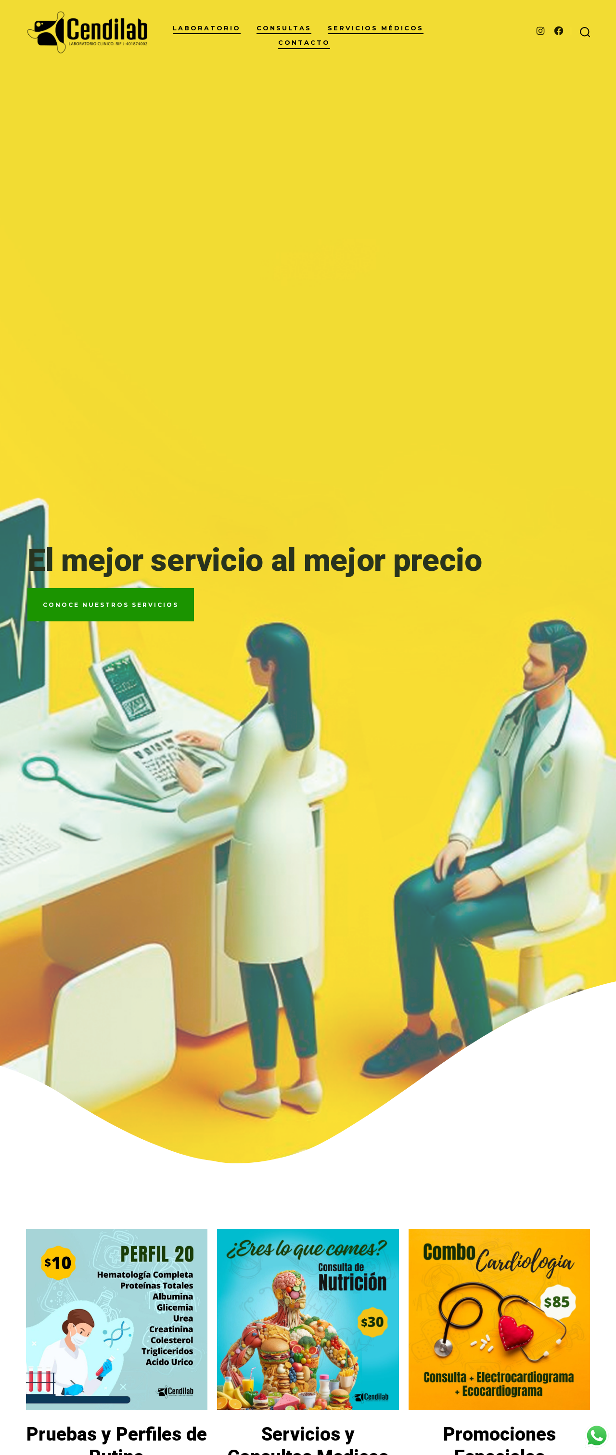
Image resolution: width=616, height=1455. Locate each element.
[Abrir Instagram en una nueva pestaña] (540, 31)
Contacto (304, 42)
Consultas (284, 28)
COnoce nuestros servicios (111, 604)
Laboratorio (207, 28)
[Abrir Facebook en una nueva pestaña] (559, 31)
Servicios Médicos (376, 28)
